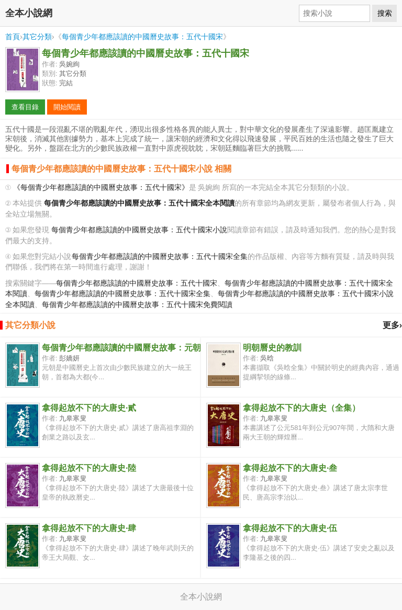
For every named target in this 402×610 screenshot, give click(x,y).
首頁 (12, 36)
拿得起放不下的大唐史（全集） (301, 407)
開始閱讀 (67, 107)
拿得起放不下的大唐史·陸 (89, 468)
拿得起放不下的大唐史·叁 (290, 468)
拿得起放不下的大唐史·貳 (89, 407)
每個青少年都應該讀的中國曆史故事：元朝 (121, 347)
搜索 (384, 13)
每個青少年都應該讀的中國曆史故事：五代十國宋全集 (160, 257)
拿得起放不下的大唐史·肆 (89, 528)
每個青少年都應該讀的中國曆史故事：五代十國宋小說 (139, 230)
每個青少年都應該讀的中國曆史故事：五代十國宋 (142, 36)
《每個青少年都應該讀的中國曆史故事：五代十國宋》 (101, 187)
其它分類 (37, 36)
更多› (392, 325)
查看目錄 (25, 107)
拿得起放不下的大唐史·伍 (290, 528)
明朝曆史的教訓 (272, 347)
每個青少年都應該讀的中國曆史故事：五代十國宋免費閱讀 (137, 305)
